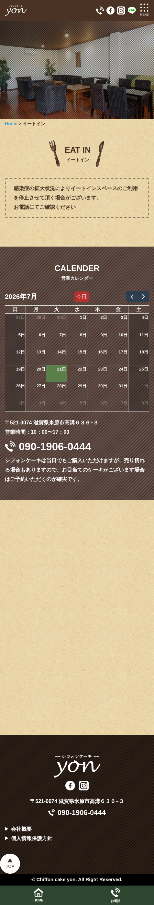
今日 (81, 296)
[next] (143, 296)
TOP (10, 866)
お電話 (115, 895)
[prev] (132, 296)
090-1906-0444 (48, 446)
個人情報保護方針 (31, 838)
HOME (38, 895)
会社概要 (21, 829)
